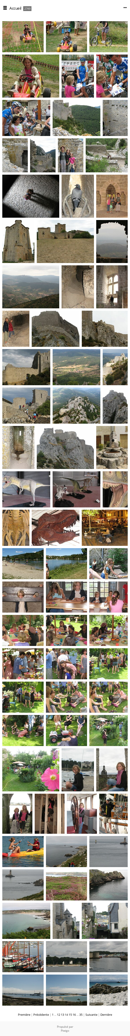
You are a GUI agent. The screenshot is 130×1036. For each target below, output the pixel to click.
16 (74, 1015)
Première (24, 1015)
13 (62, 1015)
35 (80, 1015)
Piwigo (65, 1031)
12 (58, 1015)
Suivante (91, 1015)
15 (70, 1015)
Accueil (15, 8)
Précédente (41, 1015)
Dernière (106, 1015)
